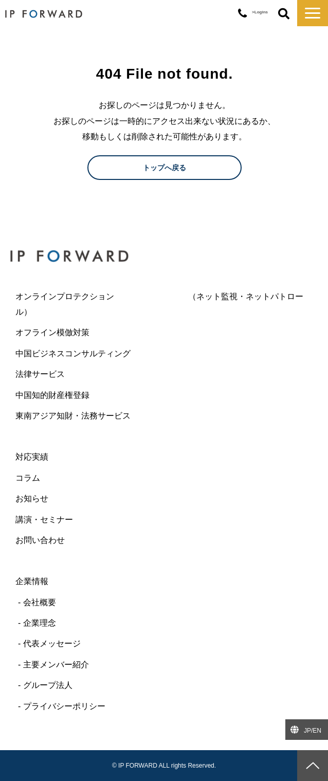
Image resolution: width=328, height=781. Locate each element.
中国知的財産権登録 (52, 395)
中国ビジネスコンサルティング (73, 353)
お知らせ (31, 498)
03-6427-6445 (242, 13)
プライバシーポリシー (64, 706)
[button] (312, 13)
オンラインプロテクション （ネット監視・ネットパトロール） (159, 304)
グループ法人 (47, 685)
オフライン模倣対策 (52, 332)
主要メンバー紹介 (56, 664)
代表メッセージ (52, 643)
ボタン (284, 14)
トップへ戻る (164, 168)
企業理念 (39, 623)
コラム (27, 478)
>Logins (260, 12)
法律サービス (40, 374)
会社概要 (39, 602)
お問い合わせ (40, 540)
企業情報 (31, 581)
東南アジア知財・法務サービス (73, 415)
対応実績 (31, 456)
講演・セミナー (44, 519)
